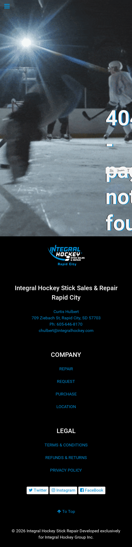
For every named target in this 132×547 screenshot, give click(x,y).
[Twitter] (37, 490)
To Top (66, 511)
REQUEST (66, 381)
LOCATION (66, 406)
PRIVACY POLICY (66, 470)
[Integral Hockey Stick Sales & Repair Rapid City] (66, 255)
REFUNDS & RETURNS (66, 457)
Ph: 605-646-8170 (66, 324)
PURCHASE (66, 394)
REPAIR (66, 368)
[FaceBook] (91, 490)
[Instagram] (63, 490)
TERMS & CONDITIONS (66, 444)
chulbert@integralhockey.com (66, 330)
